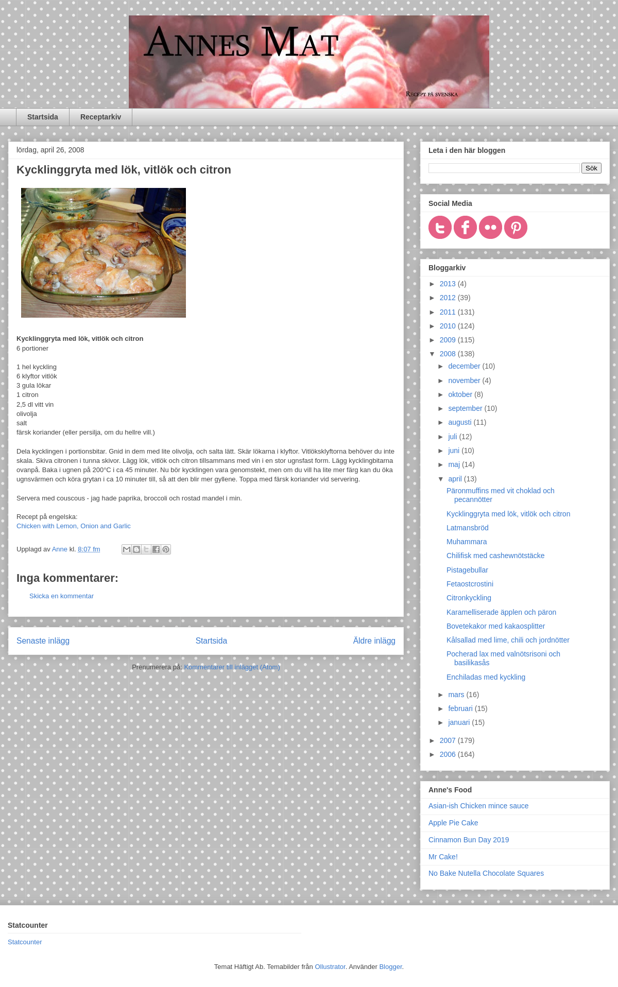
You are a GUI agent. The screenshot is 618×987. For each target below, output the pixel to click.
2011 (449, 312)
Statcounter (25, 942)
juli (453, 436)
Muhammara (467, 542)
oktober (461, 394)
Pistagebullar (467, 570)
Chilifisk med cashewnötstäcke (496, 555)
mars (457, 694)
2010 (449, 326)
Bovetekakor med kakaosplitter (496, 626)
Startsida (42, 117)
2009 (449, 340)
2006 (449, 754)
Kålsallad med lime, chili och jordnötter (508, 640)
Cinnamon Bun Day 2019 (468, 840)
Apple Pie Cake (453, 823)
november (465, 380)
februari (461, 708)
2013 (449, 284)
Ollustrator (330, 967)
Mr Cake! (443, 857)
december (465, 366)
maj (454, 464)
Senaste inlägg (43, 640)
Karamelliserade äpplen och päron (501, 612)
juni (454, 450)
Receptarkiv (100, 117)
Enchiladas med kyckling (486, 677)
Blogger (390, 967)
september (466, 408)
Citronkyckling (469, 598)
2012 (449, 297)
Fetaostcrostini (470, 584)
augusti (460, 422)
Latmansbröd (468, 528)
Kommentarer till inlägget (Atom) (232, 667)
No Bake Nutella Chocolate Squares (486, 873)
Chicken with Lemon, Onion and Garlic (73, 526)
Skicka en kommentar (61, 596)
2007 (449, 740)
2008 (449, 354)
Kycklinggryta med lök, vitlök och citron (508, 514)
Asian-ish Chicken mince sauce (478, 806)
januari (460, 722)
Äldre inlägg (374, 640)
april (456, 479)
